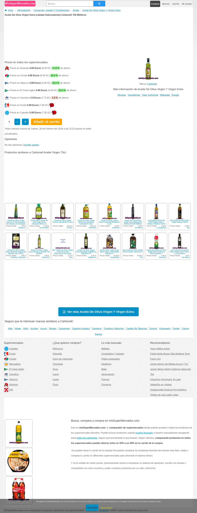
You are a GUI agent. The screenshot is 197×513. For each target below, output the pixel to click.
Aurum (43, 328)
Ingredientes (134, 95)
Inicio (9, 10)
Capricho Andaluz (81, 328)
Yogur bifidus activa (160, 348)
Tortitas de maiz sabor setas (164, 395)
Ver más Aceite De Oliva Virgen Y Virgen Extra (100, 312)
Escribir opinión (31, 145)
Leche (56, 379)
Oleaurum (22, 228)
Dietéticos (106, 364)
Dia (188, 228)
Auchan (34, 328)
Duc (70, 257)
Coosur (70, 228)
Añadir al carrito (46, 122)
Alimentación (23, 10)
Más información (106, 508)
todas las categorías (87, 438)
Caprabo (11, 348)
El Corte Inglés (14, 369)
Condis (176, 328)
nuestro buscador (144, 433)
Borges (52, 328)
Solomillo (57, 354)
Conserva (106, 384)
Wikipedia (165, 95)
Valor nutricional (150, 95)
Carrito (175, 4)
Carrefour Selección (18, 257)
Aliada (18, 328)
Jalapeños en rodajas (161, 384)
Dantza (98, 334)
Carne (56, 374)
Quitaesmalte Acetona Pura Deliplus (168, 390)
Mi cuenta (187, 4)
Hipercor (11, 379)
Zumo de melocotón (63, 359)
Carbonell (152, 84)
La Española (161, 228)
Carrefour (97, 328)
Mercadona (12, 364)
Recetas (122, 95)
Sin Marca (139, 228)
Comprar (155, 4)
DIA (8, 390)
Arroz (55, 369)
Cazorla (153, 328)
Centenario (164, 328)
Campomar (64, 328)
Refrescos (58, 348)
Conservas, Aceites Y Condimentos (51, 10)
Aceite (76, 10)
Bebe (104, 369)
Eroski (10, 354)
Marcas (165, 4)
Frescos (105, 379)
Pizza (55, 384)
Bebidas (105, 348)
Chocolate (58, 364)
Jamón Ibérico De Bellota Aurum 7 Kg (169, 364)
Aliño (25, 328)
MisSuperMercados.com (20, 3)
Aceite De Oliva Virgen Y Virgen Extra (101, 10)
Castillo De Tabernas (136, 328)
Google (175, 95)
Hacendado (115, 257)
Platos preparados (110, 359)
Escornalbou (44, 228)
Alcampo (11, 384)
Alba (10, 328)
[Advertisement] (98, 37)
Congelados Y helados (112, 354)
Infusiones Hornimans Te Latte (165, 379)
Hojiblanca (92, 257)
